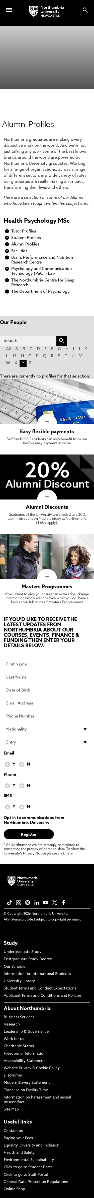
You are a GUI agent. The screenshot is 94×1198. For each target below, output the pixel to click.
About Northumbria (27, 1008)
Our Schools (14, 967)
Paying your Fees (18, 1138)
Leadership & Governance (26, 1032)
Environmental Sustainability (29, 1160)
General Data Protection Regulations (36, 1182)
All (8, 349)
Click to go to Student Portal (29, 1167)
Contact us (13, 1131)
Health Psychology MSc (37, 221)
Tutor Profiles (23, 232)
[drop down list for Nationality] (47, 729)
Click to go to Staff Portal (26, 1175)
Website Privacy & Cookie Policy (32, 1068)
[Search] (28, 341)
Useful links (18, 1122)
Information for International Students (37, 974)
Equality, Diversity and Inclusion (31, 1146)
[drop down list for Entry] (47, 742)
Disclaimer (13, 1076)
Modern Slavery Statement (27, 1083)
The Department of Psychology (40, 292)
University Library (19, 981)
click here (65, 854)
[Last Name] (47, 677)
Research (12, 1024)
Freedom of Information (25, 1054)
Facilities (19, 251)
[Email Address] (47, 703)
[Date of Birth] (47, 690)
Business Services (19, 1017)
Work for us (14, 1039)
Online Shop (14, 1189)
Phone (10, 775)
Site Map (11, 1110)
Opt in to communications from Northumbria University (34, 820)
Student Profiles (26, 238)
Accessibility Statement (24, 1061)
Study (11, 943)
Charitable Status (19, 1046)
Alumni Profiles (25, 244)
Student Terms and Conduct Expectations (40, 988)
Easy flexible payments (47, 432)
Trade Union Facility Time (26, 1090)
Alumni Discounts (47, 507)
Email (9, 754)
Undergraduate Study (22, 952)
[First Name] (47, 664)
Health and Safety (19, 1153)
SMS (8, 796)
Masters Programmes (47, 587)
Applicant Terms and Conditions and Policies (42, 996)
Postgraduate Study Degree (28, 959)
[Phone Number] (47, 716)
